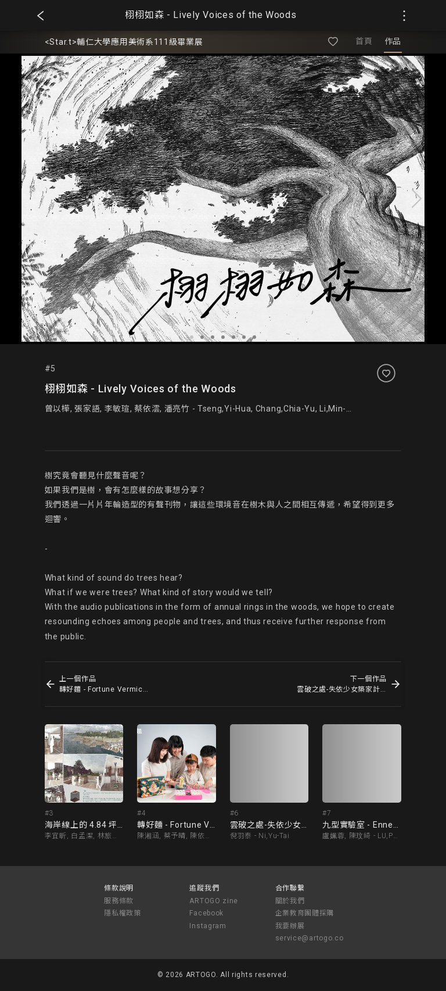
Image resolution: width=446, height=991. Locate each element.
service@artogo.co (309, 938)
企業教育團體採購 (304, 913)
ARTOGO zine (213, 901)
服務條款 (119, 901)
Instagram (207, 926)
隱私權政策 (122, 913)
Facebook (206, 913)
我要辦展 (290, 926)
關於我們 (290, 901)
